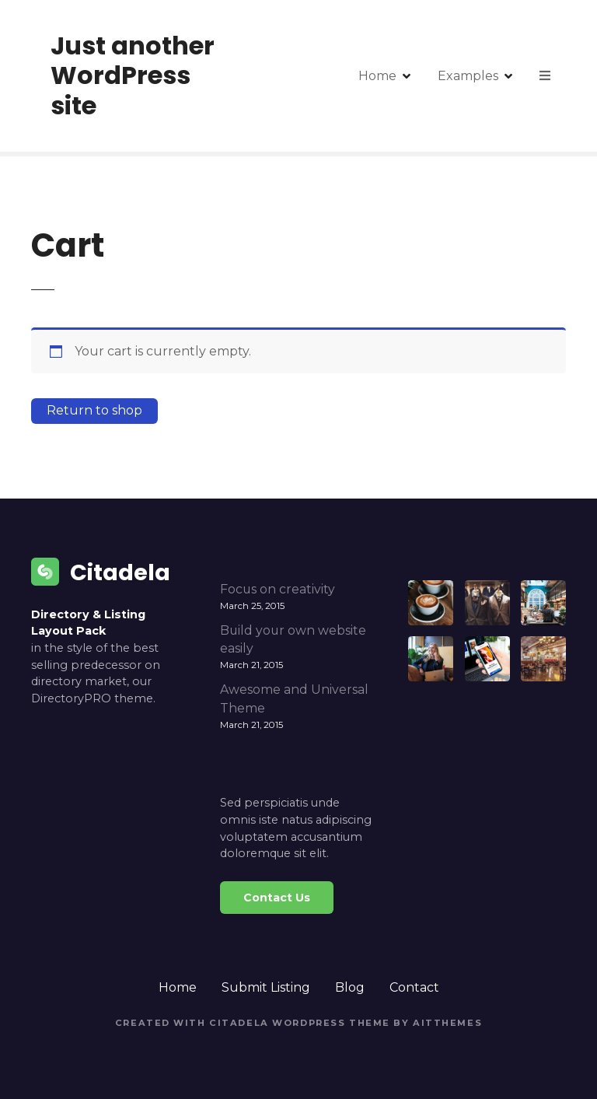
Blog (350, 987)
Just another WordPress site (133, 75)
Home (377, 75)
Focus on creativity (277, 589)
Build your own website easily (293, 639)
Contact (414, 987)
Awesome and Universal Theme (294, 699)
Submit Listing (266, 987)
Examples (468, 75)
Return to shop (94, 410)
